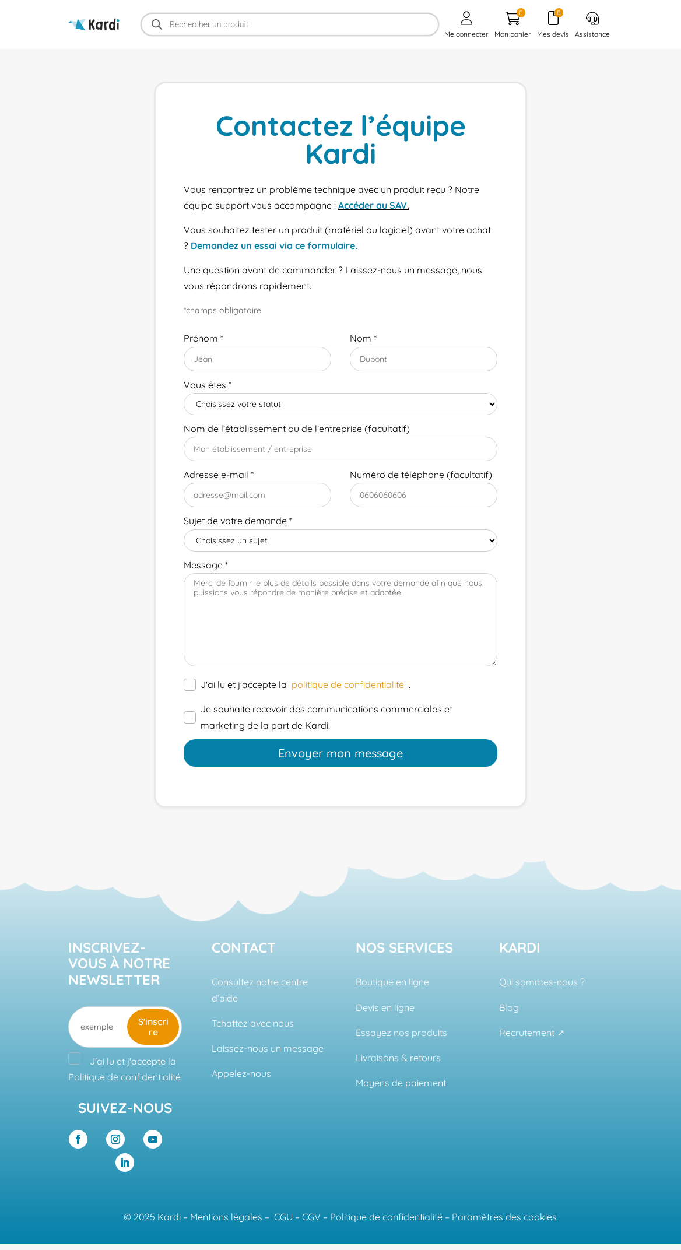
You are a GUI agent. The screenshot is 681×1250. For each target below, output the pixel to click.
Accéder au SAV (372, 205)
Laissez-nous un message (268, 1048)
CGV (311, 1217)
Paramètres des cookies (504, 1217)
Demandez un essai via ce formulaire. (274, 245)
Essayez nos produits (401, 1032)
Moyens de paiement (401, 1083)
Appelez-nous (241, 1073)
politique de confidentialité (348, 684)
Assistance (592, 24)
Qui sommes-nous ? (542, 982)
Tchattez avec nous (253, 1023)
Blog (509, 1007)
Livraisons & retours (398, 1057)
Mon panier (512, 23)
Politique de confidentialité (124, 1077)
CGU (283, 1217)
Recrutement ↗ (531, 1032)
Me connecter (466, 24)
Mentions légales (226, 1217)
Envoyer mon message (340, 753)
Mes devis (553, 23)
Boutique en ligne (392, 982)
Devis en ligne (385, 1007)
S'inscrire (153, 1027)
